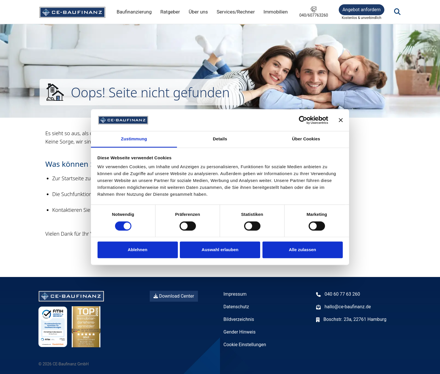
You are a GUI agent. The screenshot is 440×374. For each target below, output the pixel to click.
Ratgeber (170, 12)
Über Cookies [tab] (306, 139)
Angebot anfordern (361, 9)
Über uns (198, 12)
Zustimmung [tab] (134, 139)
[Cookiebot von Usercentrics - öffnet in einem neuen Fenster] (303, 120)
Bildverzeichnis (238, 319)
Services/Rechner (236, 12)
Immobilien (276, 12)
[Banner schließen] (341, 120)
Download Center (173, 296)
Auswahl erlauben (220, 249)
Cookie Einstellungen (244, 344)
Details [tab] (220, 139)
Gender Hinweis (239, 332)
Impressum (235, 294)
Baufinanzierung (133, 12)
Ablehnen (137, 249)
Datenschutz (236, 306)
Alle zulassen (302, 249)
